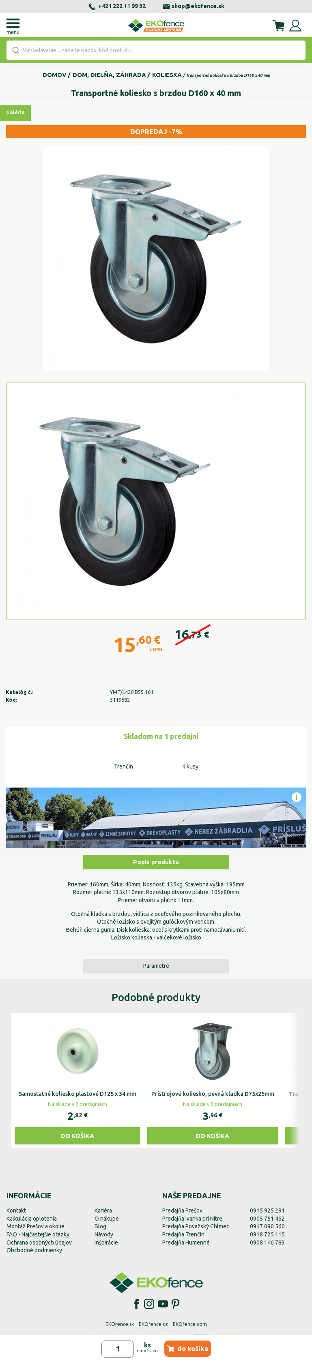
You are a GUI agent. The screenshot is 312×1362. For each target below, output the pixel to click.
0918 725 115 (267, 1234)
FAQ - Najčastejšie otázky (37, 1234)
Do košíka (77, 1135)
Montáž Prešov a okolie (35, 1226)
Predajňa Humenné (186, 1242)
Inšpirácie (106, 1242)
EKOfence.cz (153, 1324)
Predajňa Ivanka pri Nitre (192, 1218)
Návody (104, 1234)
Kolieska (167, 74)
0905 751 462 (267, 1218)
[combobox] (156, 50)
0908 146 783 (267, 1242)
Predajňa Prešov (182, 1210)
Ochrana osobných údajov (39, 1242)
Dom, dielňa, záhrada (109, 74)
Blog (100, 1226)
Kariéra (103, 1210)
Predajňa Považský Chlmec (195, 1226)
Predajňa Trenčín (183, 1234)
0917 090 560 (267, 1226)
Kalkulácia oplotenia (31, 1218)
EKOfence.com (190, 1324)
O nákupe (107, 1218)
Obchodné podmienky (34, 1250)
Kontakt (16, 1210)
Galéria (15, 112)
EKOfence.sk (119, 1324)
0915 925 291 (267, 1210)
